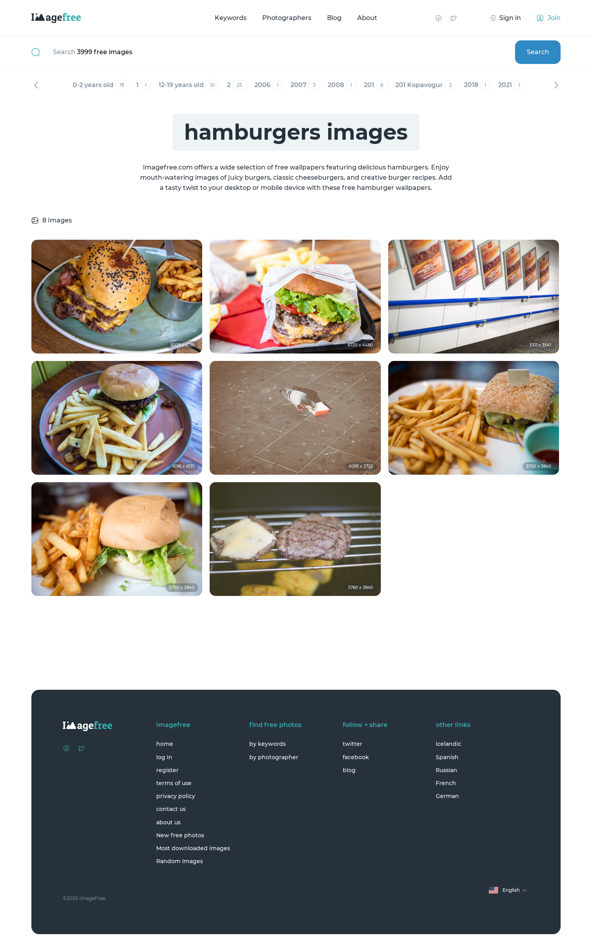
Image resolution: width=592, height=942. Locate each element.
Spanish (447, 757)
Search (538, 52)
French (446, 783)
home (164, 743)
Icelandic (448, 743)
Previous (36, 85)
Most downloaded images (193, 848)
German (447, 796)
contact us (171, 809)
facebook (356, 757)
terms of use (174, 783)
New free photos (180, 835)
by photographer (273, 757)
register (167, 770)
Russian (446, 770)
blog (349, 770)
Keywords (231, 18)
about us (168, 822)
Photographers (286, 18)
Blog (334, 18)
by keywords (267, 743)
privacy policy (175, 796)
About (367, 18)
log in (164, 757)
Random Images (179, 861)
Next (556, 85)
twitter (352, 743)
